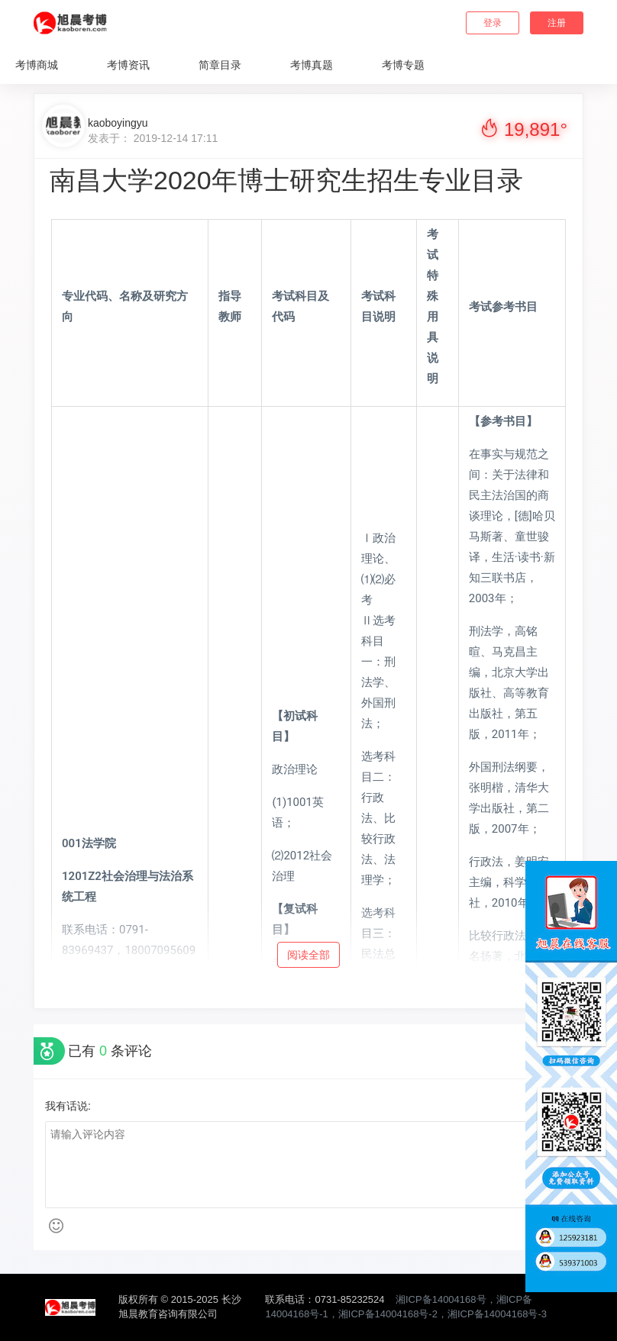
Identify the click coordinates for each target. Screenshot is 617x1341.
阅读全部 (308, 955)
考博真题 (311, 65)
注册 (557, 23)
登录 (492, 23)
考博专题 (403, 65)
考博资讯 (128, 65)
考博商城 (36, 65)
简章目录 (220, 65)
